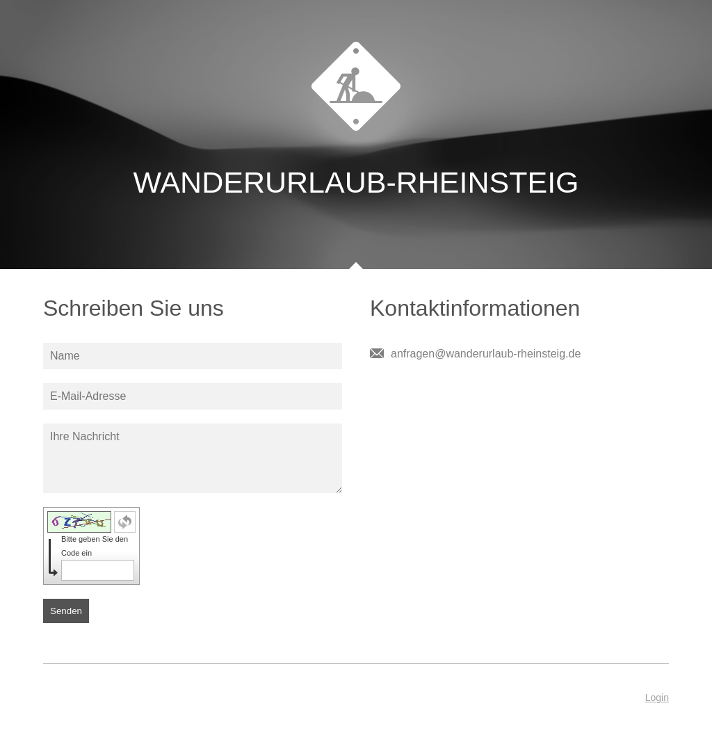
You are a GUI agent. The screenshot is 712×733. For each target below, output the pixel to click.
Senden (66, 611)
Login (657, 697)
